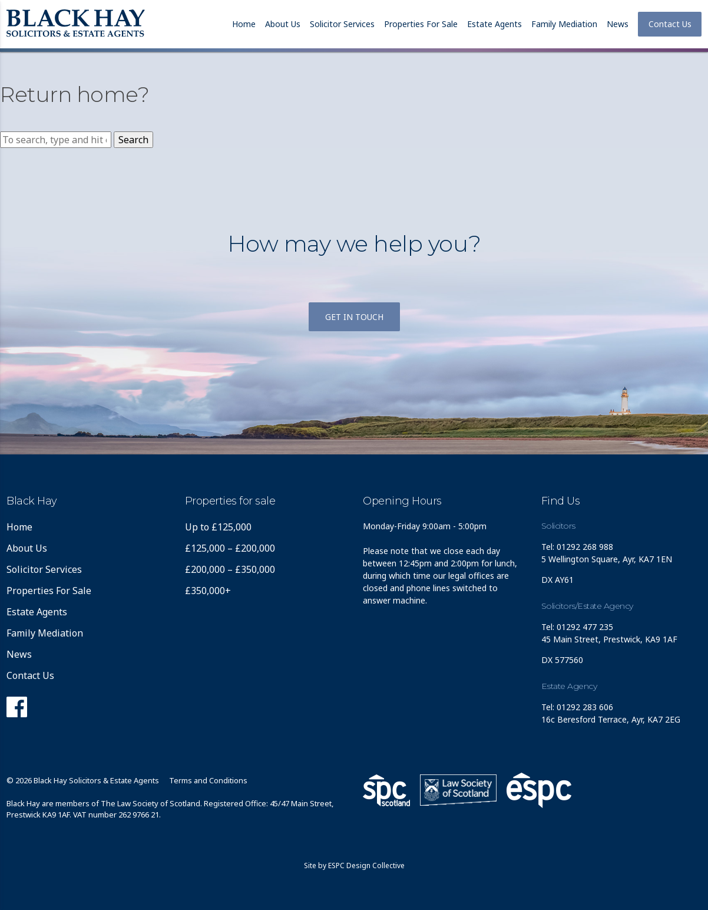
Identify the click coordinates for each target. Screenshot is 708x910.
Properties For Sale (421, 23)
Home (244, 23)
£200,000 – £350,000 (230, 569)
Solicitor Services (342, 23)
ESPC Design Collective (366, 865)
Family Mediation (564, 23)
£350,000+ (208, 590)
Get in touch (354, 316)
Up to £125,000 (218, 526)
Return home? (74, 94)
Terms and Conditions (208, 780)
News (617, 23)
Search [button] (133, 139)
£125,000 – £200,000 (230, 548)
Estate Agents (494, 23)
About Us (282, 23)
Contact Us (670, 23)
